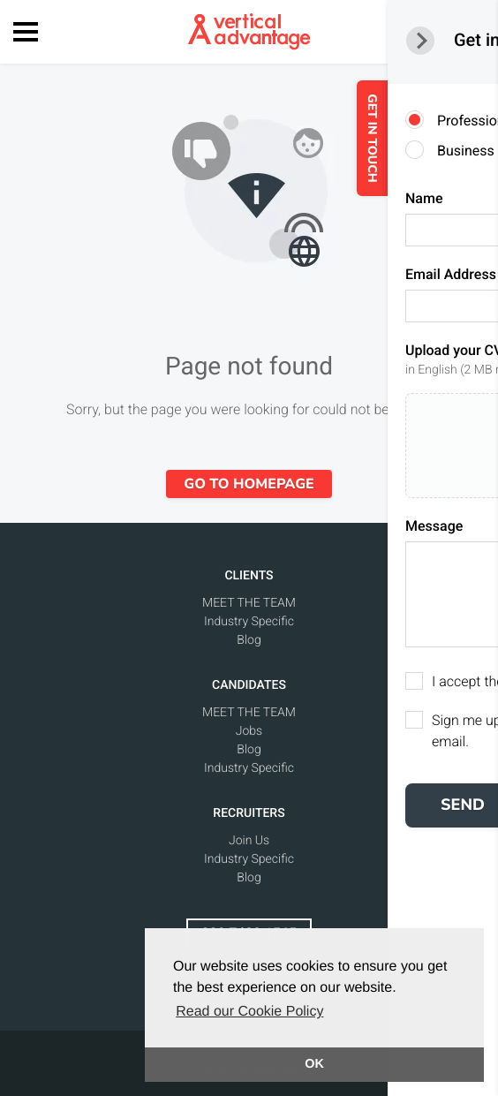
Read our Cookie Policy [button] (249, 1011)
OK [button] (314, 1064)
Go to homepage (248, 484)
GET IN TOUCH (416, 138)
